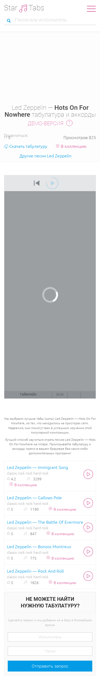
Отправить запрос (50, 666)
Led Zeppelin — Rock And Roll (35, 571)
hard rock (41, 473)
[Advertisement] (50, 66)
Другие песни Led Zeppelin (45, 155)
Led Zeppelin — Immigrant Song (37, 467)
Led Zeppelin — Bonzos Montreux (39, 546)
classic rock (16, 473)
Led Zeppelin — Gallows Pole (34, 497)
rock (29, 473)
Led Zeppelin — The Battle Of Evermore (45, 522)
